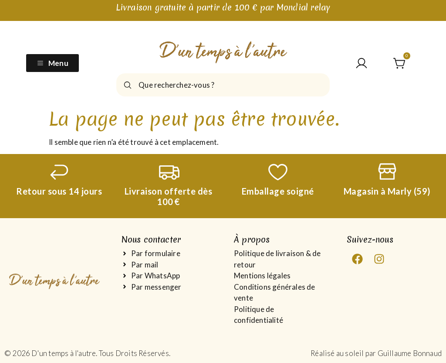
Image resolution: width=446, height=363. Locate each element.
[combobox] (223, 84)
